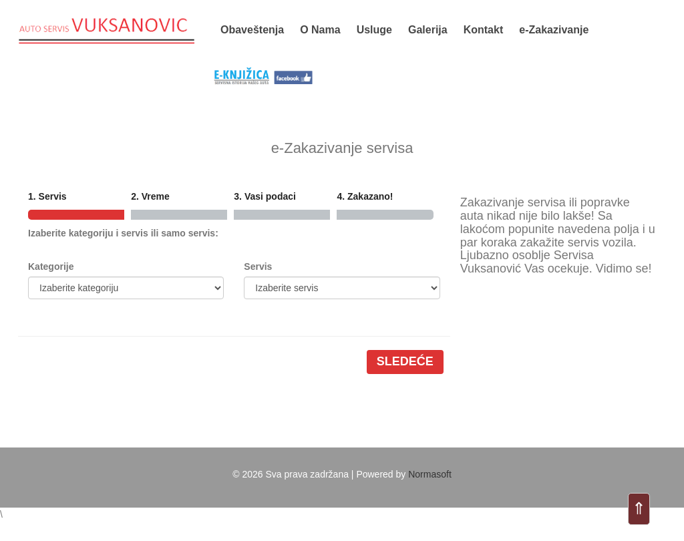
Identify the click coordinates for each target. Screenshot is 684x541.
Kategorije (50, 266)
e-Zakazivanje (553, 29)
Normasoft (430, 474)
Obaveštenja (252, 29)
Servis (258, 266)
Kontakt (484, 29)
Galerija (428, 29)
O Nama (320, 29)
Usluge (374, 29)
